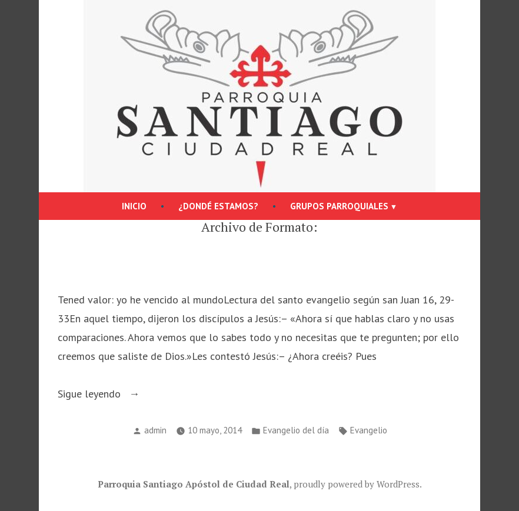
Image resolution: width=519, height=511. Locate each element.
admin (155, 430)
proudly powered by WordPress (357, 484)
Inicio (134, 206)
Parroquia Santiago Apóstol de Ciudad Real (194, 484)
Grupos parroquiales (339, 206)
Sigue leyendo (115, 394)
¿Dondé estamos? (218, 206)
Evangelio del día (296, 430)
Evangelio (368, 430)
